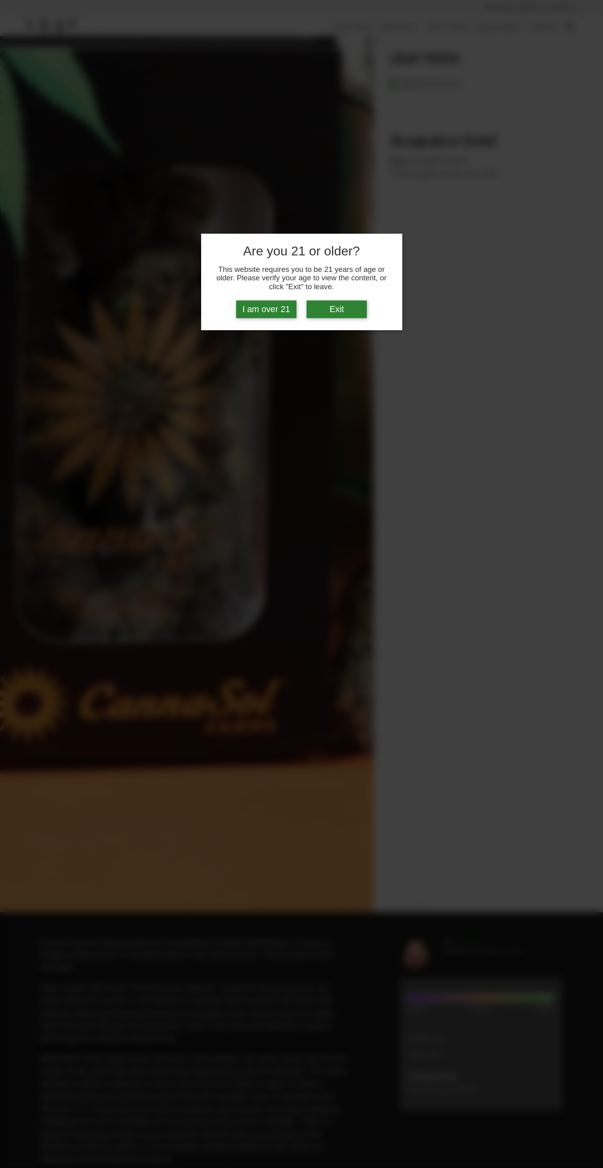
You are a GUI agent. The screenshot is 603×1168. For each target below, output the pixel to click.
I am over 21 (266, 309)
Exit (336, 309)
